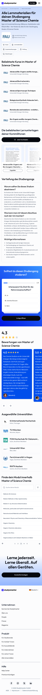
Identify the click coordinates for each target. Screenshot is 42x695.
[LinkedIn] (30, 683)
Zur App (32, 3)
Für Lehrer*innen (7, 654)
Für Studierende (7, 638)
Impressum (15, 690)
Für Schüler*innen (8, 642)
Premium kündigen (8, 675)
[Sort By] (37, 487)
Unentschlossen (11, 301)
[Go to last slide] (4, 405)
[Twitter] (24, 683)
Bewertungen (7, 54)
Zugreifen (13, 170)
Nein (7, 306)
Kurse (5, 45)
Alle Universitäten (8, 658)
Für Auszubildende (8, 646)
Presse (4, 621)
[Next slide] (40, 159)
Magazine (5, 625)
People (4, 617)
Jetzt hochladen (21, 140)
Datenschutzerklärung (30, 690)
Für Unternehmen (8, 650)
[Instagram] (17, 683)
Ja (6, 295)
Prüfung (23, 49)
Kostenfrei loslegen (21, 575)
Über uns (5, 613)
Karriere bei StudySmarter (10, 609)
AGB (7, 690)
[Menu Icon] (39, 3)
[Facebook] (11, 683)
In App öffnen (21, 318)
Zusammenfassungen (9, 49)
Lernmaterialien (17, 45)
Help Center (6, 671)
